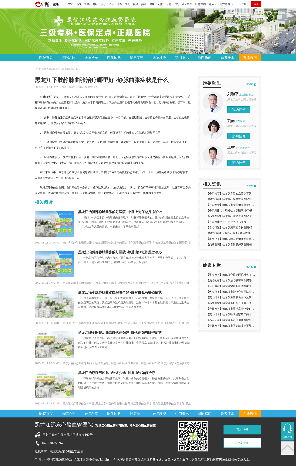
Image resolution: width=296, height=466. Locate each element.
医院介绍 (69, 57)
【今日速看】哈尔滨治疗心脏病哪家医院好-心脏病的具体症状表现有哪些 (249, 285)
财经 (95, 4)
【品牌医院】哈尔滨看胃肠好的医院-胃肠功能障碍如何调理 (241, 244)
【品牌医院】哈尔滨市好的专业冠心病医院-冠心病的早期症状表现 (245, 302)
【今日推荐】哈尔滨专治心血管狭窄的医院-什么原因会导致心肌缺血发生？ (251, 193)
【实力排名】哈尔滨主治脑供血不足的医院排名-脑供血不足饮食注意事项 (249, 297)
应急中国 (200, 4)
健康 (56, 4)
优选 (168, 4)
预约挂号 (239, 109)
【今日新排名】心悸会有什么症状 (226, 221)
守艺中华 (187, 4)
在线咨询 (250, 57)
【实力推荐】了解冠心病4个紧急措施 (228, 233)
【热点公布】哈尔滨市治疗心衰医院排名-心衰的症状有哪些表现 (244, 291)
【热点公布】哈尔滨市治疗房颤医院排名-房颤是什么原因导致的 (244, 319)
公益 (160, 4)
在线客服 (287, 437)
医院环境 (159, 57)
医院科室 (91, 57)
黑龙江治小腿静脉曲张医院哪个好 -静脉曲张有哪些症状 (120, 292)
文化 (127, 4)
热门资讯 (182, 57)
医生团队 (114, 57)
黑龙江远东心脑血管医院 (83, 87)
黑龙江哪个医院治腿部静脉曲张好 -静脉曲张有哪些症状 (120, 333)
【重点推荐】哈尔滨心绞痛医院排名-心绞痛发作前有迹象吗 (241, 274)
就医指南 (204, 57)
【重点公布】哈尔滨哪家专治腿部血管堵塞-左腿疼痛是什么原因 (244, 238)
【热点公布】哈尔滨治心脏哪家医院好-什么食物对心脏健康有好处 (245, 280)
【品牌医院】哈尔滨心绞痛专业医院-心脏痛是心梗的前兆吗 (241, 216)
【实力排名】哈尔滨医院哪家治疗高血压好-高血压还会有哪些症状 (245, 314)
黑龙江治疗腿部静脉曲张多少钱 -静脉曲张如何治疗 (116, 373)
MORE (249, 84)
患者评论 (227, 57)
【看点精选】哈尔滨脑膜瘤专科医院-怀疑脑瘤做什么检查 (240, 227)
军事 (87, 4)
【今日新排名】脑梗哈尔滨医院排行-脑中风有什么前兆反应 (241, 210)
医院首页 (46, 57)
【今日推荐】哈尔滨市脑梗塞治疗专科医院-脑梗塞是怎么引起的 (244, 308)
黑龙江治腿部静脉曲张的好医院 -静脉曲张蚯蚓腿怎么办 (120, 252)
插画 (143, 4)
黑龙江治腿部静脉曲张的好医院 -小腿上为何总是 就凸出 (120, 212)
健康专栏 (136, 57)
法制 (176, 4)
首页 (70, 4)
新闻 (79, 4)
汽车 (111, 4)
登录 (256, 4)
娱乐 (103, 4)
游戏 (119, 4)
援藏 (135, 4)
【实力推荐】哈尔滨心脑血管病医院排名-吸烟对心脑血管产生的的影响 (248, 199)
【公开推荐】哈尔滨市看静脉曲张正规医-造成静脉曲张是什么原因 (245, 325)
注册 (244, 4)
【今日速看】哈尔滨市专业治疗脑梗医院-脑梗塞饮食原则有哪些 (244, 204)
